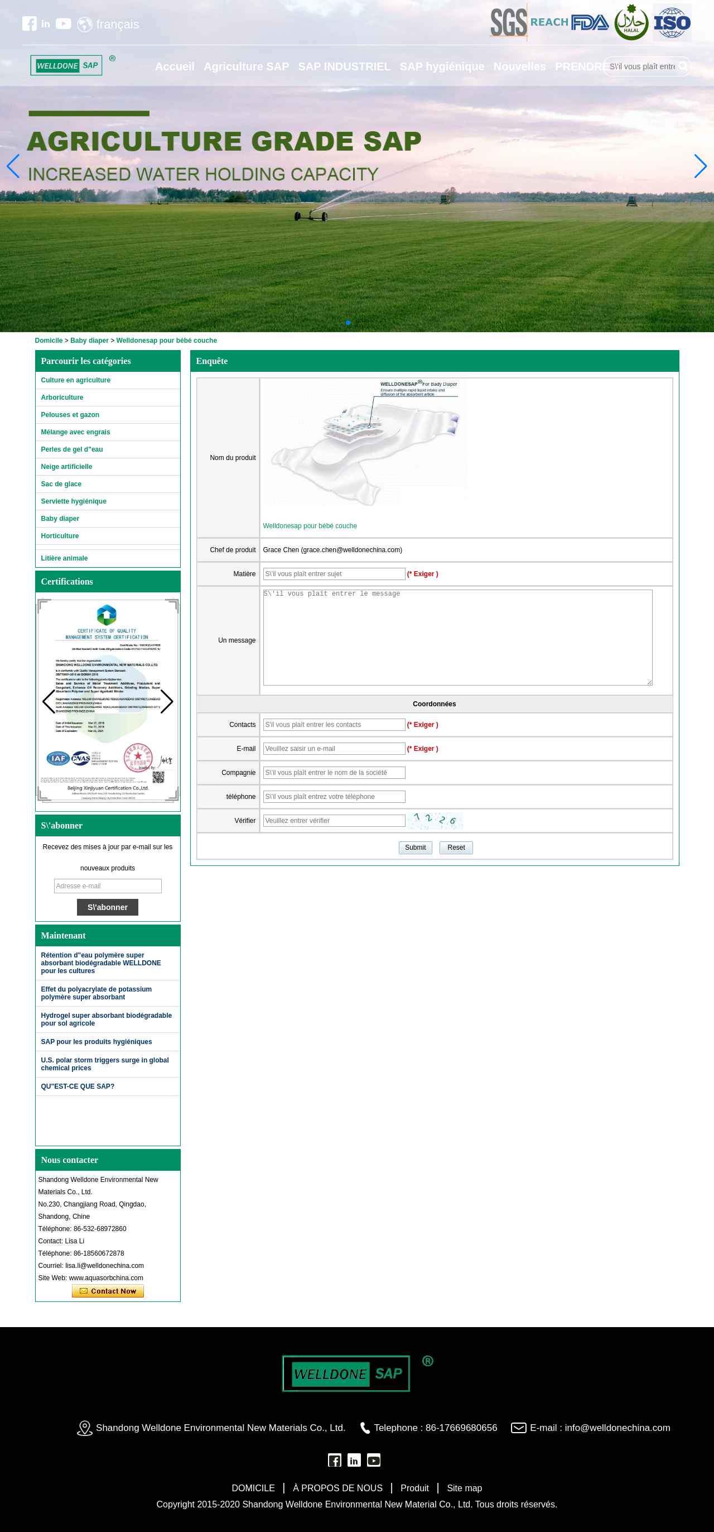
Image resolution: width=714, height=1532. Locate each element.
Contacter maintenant (108, 1291)
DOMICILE (252, 1488)
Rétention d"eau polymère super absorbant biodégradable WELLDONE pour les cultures (101, 963)
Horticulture (60, 536)
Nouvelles (520, 66)
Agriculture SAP (246, 66)
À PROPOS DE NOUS (338, 1488)
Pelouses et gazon (70, 415)
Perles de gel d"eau (72, 449)
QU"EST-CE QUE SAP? (78, 1086)
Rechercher (683, 66)
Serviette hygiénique (74, 501)
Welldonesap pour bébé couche (310, 526)
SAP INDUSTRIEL (344, 66)
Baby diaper (89, 340)
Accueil (175, 66)
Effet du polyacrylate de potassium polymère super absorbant (96, 993)
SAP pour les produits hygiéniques (96, 1042)
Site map (464, 1488)
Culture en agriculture (76, 380)
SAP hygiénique (442, 66)
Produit (415, 1488)
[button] (348, 322)
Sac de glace (61, 484)
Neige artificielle (67, 467)
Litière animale (64, 558)
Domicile (49, 340)
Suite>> (160, 935)
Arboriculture (62, 397)
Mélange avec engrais (75, 432)
